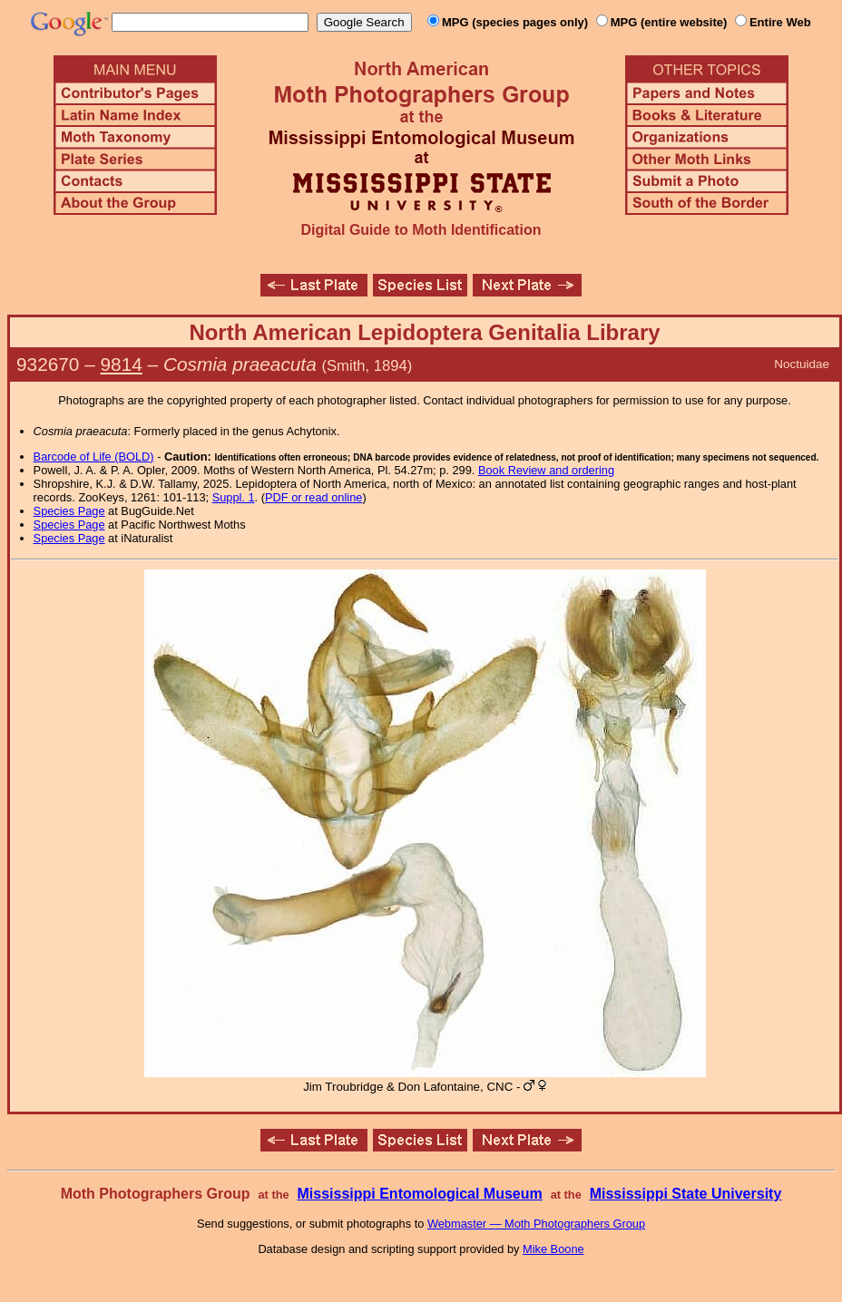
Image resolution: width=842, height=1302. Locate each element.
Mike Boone (553, 1249)
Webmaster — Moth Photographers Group (536, 1223)
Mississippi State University (686, 1193)
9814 (121, 364)
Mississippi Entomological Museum (419, 1193)
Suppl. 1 (233, 497)
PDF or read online (313, 497)
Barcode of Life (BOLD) (94, 456)
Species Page (69, 511)
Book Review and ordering (546, 470)
